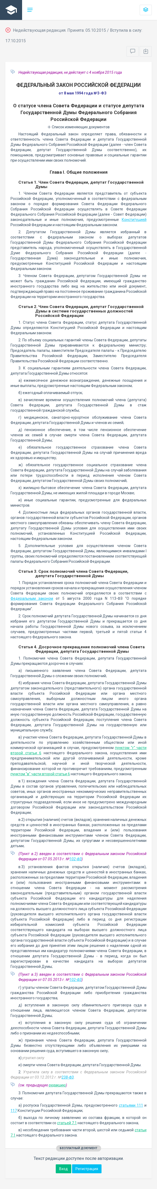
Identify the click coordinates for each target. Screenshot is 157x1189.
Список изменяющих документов (78, 127)
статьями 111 (131, 1105)
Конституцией (134, 219)
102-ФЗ (75, 859)
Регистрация (86, 1169)
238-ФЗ (68, 1077)
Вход (63, 1169)
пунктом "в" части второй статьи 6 (40, 774)
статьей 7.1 (67, 1123)
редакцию (57, 1085)
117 (14, 1110)
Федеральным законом (32, 598)
